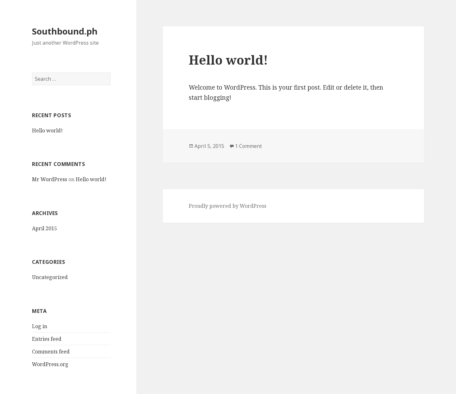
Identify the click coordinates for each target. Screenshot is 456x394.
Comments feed (51, 351)
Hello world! (47, 130)
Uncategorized (50, 277)
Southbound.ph (65, 31)
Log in (39, 326)
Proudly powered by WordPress (227, 205)
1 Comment (248, 146)
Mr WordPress (49, 179)
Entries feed (46, 338)
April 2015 (44, 228)
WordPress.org (50, 364)
